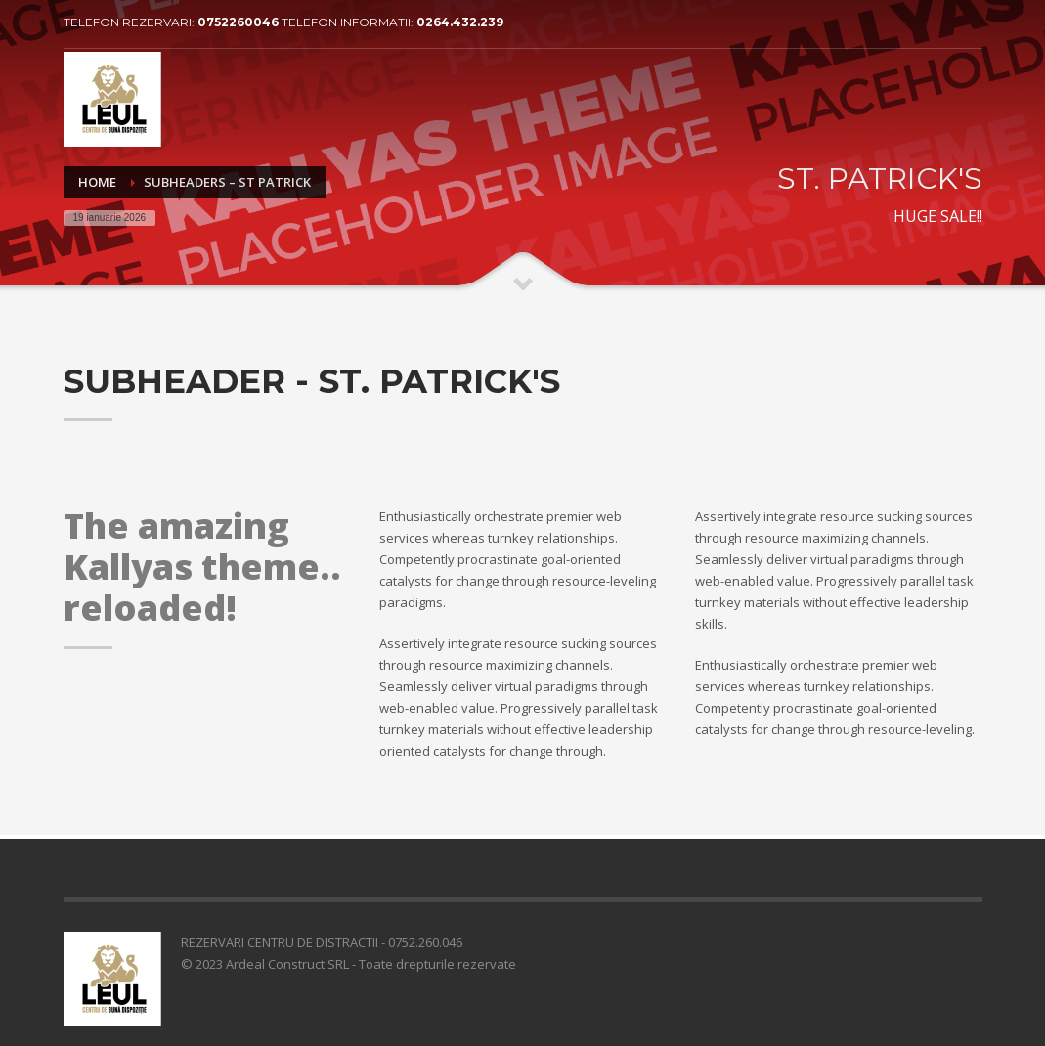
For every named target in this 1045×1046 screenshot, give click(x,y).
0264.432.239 (459, 22)
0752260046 (239, 22)
